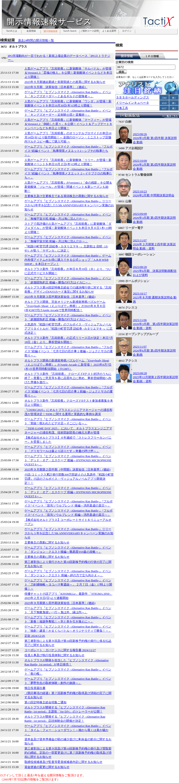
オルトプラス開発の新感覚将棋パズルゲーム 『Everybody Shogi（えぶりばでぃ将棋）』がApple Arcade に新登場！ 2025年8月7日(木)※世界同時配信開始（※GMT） (67, 364)
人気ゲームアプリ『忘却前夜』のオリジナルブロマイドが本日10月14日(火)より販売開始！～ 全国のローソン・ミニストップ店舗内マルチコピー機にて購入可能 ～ (67, 137)
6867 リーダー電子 (130, 228)
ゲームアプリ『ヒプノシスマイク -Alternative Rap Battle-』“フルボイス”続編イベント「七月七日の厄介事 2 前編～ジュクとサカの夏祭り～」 (68, 391)
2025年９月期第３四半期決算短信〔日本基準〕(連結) (59, 296)
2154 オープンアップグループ (138, 334)
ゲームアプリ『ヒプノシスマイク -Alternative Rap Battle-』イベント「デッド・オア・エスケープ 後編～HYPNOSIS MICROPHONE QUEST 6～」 (67, 460)
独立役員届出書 (34, 688)
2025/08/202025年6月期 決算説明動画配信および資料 (154, 271)
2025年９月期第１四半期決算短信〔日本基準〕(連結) (59, 603)
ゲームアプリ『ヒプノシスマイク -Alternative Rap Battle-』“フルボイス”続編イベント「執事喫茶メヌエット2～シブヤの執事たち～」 (68, 151)
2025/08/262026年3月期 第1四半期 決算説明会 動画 (155, 138)
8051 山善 (124, 201)
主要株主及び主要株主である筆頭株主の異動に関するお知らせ (66, 196)
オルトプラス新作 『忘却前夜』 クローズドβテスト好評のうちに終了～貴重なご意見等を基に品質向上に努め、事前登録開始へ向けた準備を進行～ (67, 378)
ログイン (126, 31)
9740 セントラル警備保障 (135, 174)
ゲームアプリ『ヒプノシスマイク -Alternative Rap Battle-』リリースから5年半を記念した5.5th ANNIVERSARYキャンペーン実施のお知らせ (69, 205)
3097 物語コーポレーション (136, 254)
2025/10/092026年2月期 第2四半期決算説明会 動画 (154, 164)
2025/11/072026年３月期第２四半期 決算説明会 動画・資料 (154, 244)
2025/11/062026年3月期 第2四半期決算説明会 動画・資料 (155, 324)
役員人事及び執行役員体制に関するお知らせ (54, 655)
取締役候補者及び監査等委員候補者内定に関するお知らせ (63, 762)
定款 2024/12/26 (34, 635)
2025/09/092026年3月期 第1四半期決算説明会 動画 (154, 218)
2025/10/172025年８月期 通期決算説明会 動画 (154, 297)
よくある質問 (109, 31)
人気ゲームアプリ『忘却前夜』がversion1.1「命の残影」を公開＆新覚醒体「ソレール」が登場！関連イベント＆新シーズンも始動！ (68, 187)
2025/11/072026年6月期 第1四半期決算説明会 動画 (154, 350)
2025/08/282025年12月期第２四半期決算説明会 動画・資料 (155, 377)
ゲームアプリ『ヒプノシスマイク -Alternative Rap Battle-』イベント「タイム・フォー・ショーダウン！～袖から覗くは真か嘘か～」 (67, 730)
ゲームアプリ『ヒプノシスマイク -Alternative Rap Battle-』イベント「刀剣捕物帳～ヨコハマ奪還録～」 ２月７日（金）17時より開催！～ (68, 584)
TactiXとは (11, 31)
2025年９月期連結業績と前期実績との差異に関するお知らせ (64, 82)
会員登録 (31, 31)
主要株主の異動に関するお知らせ (46, 542)
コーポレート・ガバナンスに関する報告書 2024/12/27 (60, 650)
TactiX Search (69, 31)
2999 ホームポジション (133, 281)
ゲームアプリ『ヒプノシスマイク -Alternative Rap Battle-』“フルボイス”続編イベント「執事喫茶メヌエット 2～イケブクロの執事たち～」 (68, 173)
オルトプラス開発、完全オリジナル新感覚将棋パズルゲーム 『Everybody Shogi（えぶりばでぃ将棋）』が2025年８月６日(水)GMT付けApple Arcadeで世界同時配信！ (64, 306)
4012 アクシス (127, 360)
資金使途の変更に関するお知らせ (46, 767)
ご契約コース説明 (89, 31)
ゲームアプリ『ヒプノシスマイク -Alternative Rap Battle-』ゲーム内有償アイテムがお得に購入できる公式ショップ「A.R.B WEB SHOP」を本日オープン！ (67, 260)
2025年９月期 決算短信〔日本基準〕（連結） (55, 87)
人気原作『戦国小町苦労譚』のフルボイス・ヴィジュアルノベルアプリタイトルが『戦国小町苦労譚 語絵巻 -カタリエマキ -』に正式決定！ (68, 328)
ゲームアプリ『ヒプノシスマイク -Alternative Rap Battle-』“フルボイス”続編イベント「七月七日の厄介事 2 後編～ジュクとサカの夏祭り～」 (68, 351)
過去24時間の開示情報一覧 (36, 40)
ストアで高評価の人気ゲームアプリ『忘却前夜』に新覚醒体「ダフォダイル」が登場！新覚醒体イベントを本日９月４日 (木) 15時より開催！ (68, 228)
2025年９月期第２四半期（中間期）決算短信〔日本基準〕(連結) (67, 469)
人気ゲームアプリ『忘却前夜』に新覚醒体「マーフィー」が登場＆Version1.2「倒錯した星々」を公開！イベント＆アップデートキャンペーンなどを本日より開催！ (68, 124)
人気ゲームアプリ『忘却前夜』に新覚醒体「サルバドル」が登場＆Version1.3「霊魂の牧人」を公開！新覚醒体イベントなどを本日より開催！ (68, 73)
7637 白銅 (124, 121)
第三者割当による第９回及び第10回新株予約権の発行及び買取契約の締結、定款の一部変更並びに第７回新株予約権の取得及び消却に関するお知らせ (67, 753)
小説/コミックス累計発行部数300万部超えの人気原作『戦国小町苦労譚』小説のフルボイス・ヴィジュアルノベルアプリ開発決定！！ (69, 479)
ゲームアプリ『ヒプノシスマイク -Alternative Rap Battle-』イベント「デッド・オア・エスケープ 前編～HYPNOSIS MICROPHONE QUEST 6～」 (67, 492)
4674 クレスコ (127, 307)
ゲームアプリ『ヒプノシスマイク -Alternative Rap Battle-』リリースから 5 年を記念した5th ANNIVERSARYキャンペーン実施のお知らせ (68, 533)
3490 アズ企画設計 (130, 148)
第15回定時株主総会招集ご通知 (45, 702)
